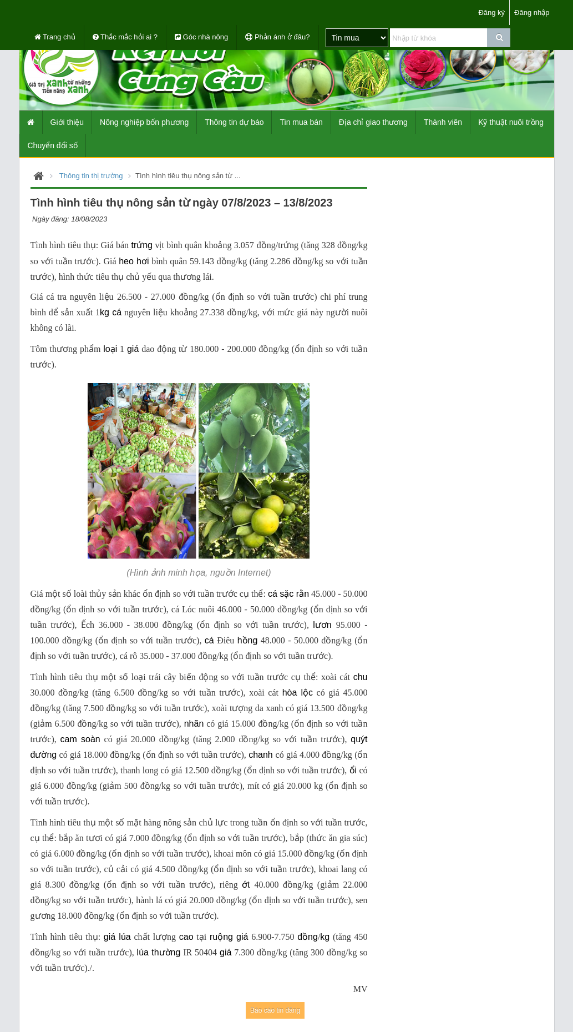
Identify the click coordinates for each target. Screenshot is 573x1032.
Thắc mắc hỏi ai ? (125, 37)
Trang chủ (54, 37)
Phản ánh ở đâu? (277, 37)
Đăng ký (491, 12)
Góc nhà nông (201, 37)
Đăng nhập (531, 12)
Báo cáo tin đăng (275, 1010)
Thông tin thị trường (91, 176)
